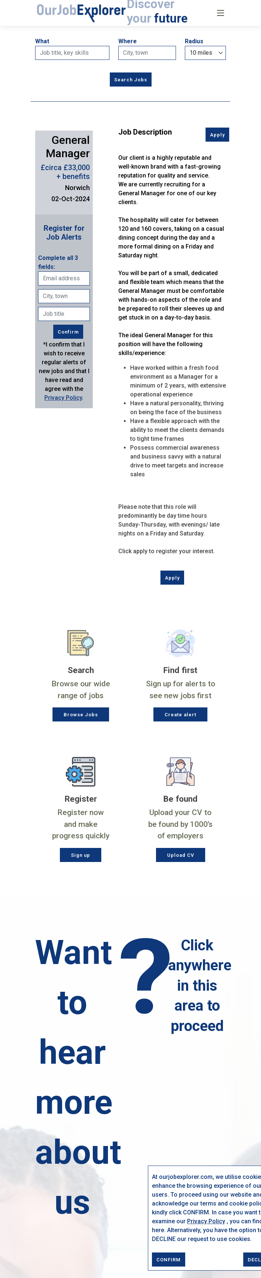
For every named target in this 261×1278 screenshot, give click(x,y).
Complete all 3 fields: (58, 262)
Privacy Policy (206, 1221)
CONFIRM (168, 1259)
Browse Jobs (81, 714)
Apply (217, 135)
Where (127, 41)
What (42, 41)
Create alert (180, 714)
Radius (194, 41)
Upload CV (180, 855)
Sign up (80, 855)
